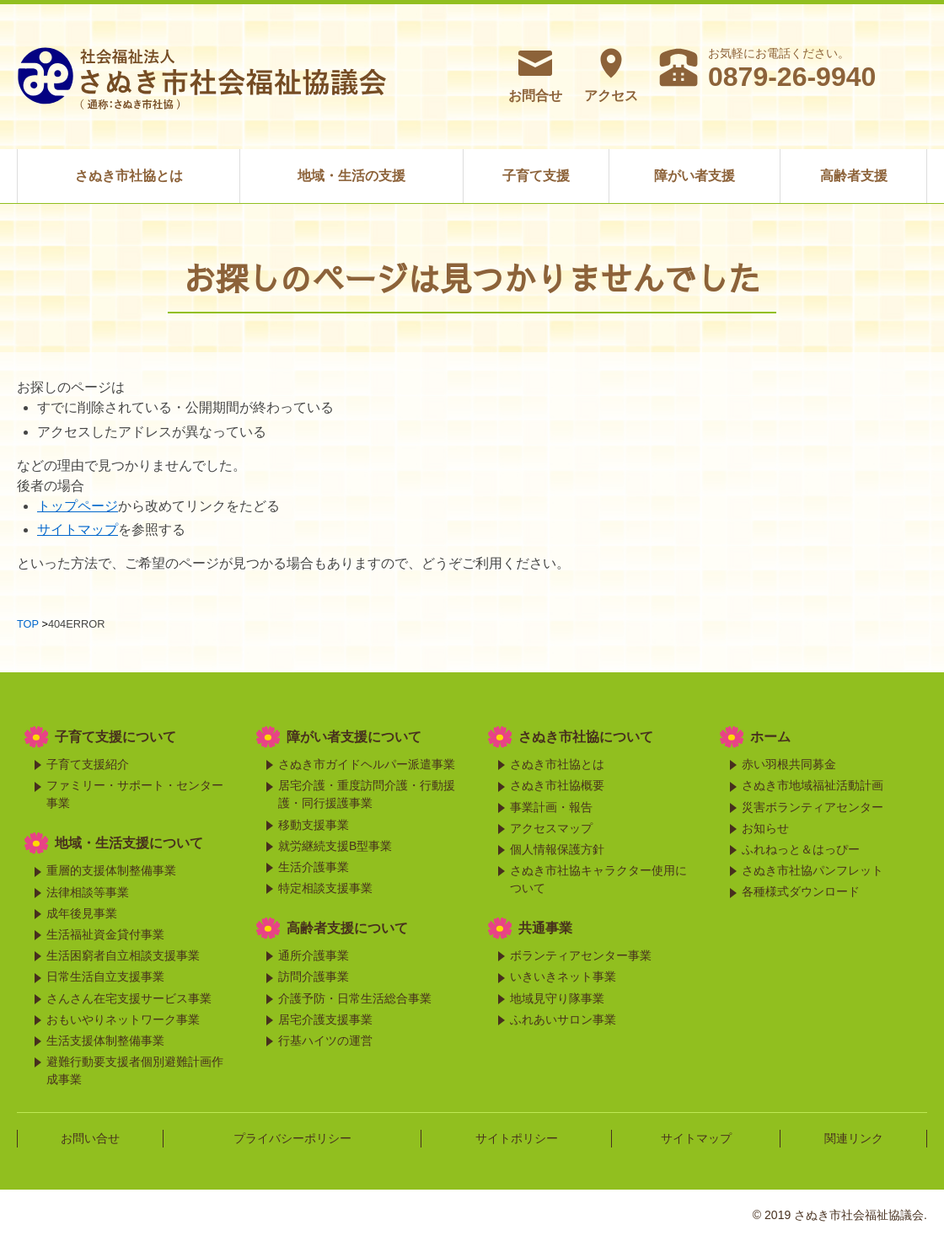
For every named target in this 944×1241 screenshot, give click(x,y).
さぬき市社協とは (129, 175)
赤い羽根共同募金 (789, 764)
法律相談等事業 (87, 892)
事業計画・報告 (551, 807)
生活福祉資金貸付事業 (105, 934)
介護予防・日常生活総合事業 (355, 998)
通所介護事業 (313, 955)
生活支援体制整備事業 (105, 1040)
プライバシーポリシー (292, 1138)
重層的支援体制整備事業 (111, 870)
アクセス (611, 74)
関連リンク (853, 1138)
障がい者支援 (694, 175)
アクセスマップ (551, 828)
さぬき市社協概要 (557, 785)
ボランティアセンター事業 (581, 955)
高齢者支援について (347, 928)
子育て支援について (115, 737)
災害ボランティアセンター (812, 807)
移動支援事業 (313, 825)
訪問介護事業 (313, 976)
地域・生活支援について (129, 843)
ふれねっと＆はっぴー (801, 849)
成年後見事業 (81, 913)
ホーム (770, 737)
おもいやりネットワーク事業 (123, 1019)
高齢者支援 (854, 175)
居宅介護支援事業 (325, 1019)
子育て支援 (536, 175)
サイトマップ (77, 529)
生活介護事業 (313, 867)
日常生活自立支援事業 (105, 976)
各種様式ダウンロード (801, 891)
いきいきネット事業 (563, 976)
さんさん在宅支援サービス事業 (129, 998)
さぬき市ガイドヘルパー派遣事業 (366, 764)
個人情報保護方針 (557, 849)
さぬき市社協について (585, 737)
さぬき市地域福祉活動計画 (812, 785)
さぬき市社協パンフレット (812, 870)
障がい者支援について (354, 737)
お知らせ (765, 828)
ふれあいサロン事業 (563, 1019)
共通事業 (545, 928)
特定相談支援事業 (325, 888)
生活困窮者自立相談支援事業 (123, 955)
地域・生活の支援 (351, 175)
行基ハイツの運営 (325, 1040)
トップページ (77, 506)
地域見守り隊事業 (557, 998)
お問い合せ (90, 1138)
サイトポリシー (516, 1138)
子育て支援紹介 (87, 764)
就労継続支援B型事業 (335, 846)
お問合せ (535, 74)
